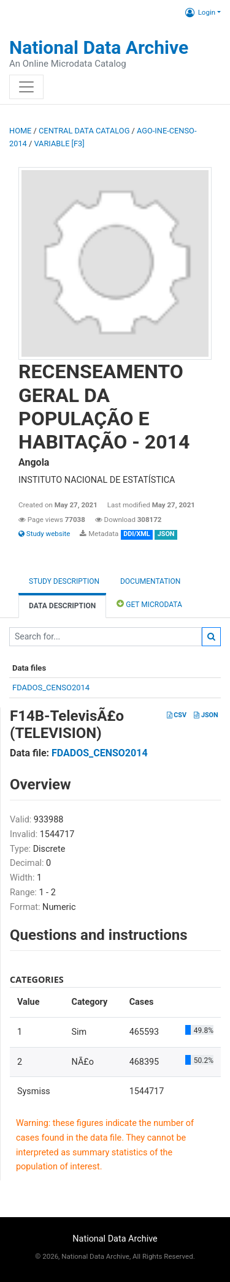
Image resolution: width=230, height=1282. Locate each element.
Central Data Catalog (84, 130)
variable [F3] (59, 143)
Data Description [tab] (62, 606)
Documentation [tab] (150, 581)
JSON (206, 715)
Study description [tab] (64, 581)
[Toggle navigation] (26, 87)
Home (20, 130)
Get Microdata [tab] (149, 603)
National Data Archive (98, 47)
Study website (44, 533)
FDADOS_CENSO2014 (51, 687)
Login (200, 12)
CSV (176, 715)
